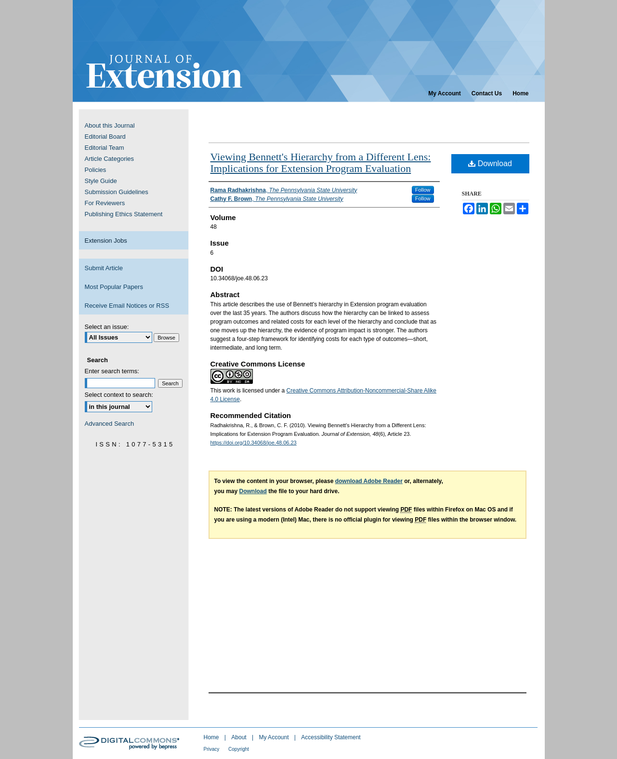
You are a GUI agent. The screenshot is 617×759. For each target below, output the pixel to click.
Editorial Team (104, 147)
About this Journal (110, 125)
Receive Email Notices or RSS (127, 305)
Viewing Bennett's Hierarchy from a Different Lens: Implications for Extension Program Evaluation (320, 162)
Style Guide (101, 180)
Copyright (238, 749)
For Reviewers (105, 203)
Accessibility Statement (330, 737)
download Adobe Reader (369, 481)
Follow (423, 190)
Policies (95, 169)
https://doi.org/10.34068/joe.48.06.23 (253, 442)
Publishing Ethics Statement (124, 214)
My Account (274, 737)
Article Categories (109, 158)
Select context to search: (119, 394)
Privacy (212, 749)
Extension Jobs (106, 240)
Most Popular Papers (114, 286)
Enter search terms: (112, 371)
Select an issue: (107, 326)
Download (490, 163)
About (239, 737)
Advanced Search (109, 423)
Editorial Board (105, 136)
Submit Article (104, 268)
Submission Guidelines (116, 192)
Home (212, 737)
